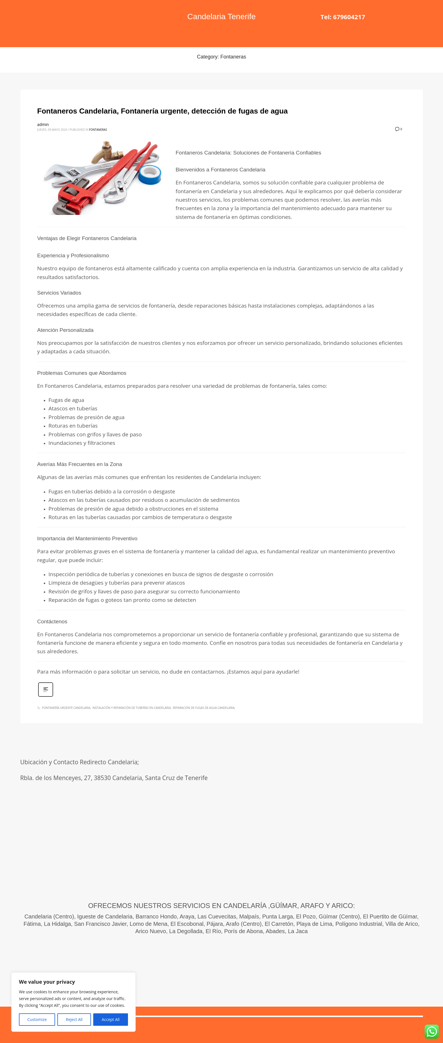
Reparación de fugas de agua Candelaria (203, 708)
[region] (73, 1002)
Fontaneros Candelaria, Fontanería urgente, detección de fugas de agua (162, 111)
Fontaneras (98, 130)
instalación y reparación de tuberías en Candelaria (131, 708)
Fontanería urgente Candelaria (66, 708)
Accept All (111, 1019)
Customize (37, 1019)
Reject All (74, 1019)
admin (43, 124)
